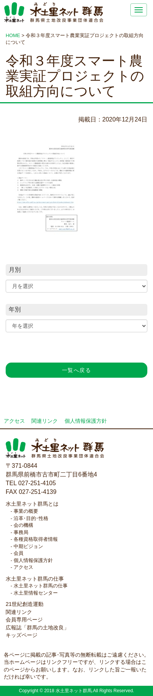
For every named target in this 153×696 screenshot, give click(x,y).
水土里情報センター (36, 593)
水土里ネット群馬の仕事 (35, 579)
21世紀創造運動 (24, 604)
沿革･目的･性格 (31, 518)
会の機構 (23, 525)
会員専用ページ (24, 620)
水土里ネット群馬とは (32, 504)
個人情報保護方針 (86, 421)
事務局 (21, 532)
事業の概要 (26, 511)
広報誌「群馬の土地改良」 (37, 627)
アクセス (14, 421)
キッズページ (21, 635)
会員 (18, 553)
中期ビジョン (28, 546)
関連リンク (44, 421)
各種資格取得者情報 (36, 539)
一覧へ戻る (76, 370)
